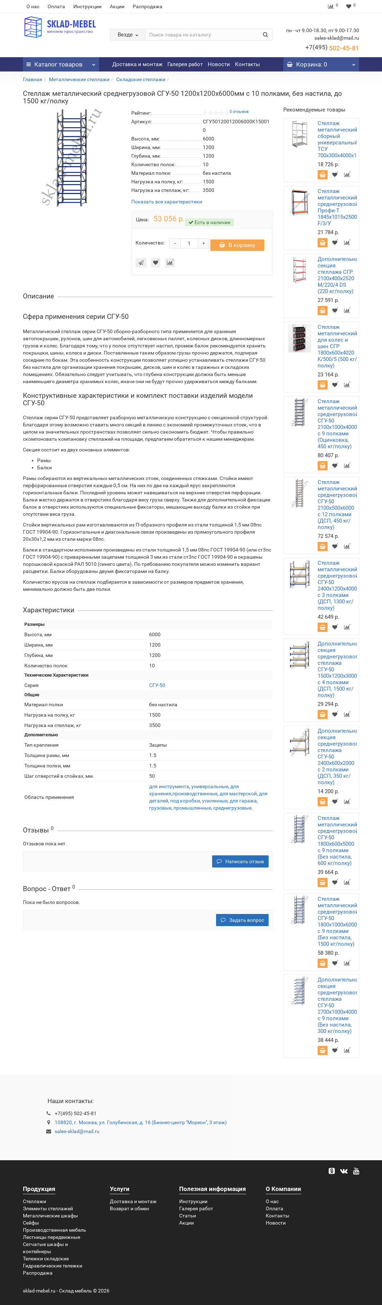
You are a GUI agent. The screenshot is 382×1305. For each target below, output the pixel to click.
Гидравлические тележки (52, 1266)
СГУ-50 (157, 689)
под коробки (185, 804)
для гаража (243, 804)
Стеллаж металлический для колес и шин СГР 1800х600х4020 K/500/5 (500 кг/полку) (337, 346)
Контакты (247, 64)
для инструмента (169, 790)
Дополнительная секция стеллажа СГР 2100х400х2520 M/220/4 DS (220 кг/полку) (339, 275)
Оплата (56, 6)
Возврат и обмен (129, 1208)
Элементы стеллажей (48, 1208)
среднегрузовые (232, 811)
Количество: (150, 244)
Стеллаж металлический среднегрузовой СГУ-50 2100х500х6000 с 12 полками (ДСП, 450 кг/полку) (338, 504)
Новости (219, 64)
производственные (194, 797)
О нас (32, 6)
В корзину (237, 248)
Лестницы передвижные (51, 1237)
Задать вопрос (242, 923)
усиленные (214, 804)
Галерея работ (185, 64)
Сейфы (31, 1223)
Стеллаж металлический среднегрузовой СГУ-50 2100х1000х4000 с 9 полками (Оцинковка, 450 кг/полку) (338, 424)
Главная (32, 79)
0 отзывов (239, 111)
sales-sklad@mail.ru (77, 1131)
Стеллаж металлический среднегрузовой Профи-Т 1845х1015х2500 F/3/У (338, 207)
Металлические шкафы (50, 1216)
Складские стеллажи (140, 79)
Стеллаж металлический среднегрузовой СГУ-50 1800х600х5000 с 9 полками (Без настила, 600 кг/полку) (338, 840)
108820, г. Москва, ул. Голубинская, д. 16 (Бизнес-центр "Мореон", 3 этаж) (141, 1122)
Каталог (61, 62)
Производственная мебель (54, 1230)
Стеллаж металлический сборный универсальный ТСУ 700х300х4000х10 (338, 139)
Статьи (187, 1216)
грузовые (160, 811)
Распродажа (147, 6)
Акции (117, 6)
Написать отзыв (240, 865)
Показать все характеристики (166, 201)
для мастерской (238, 797)
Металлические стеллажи (79, 79)
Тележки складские (46, 1258)
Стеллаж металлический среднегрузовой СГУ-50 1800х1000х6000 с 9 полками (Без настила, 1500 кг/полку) (338, 921)
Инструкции (87, 6)
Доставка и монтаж (137, 64)
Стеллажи (34, 1201)
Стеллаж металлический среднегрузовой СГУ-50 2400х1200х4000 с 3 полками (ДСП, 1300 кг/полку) (338, 585)
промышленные (192, 811)
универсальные (209, 790)
